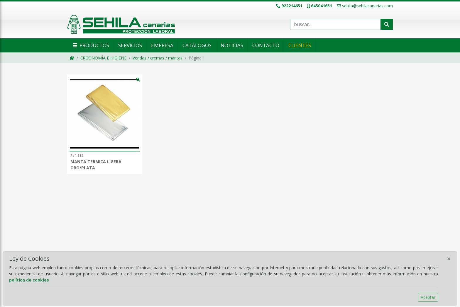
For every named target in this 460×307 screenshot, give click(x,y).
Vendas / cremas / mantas (157, 58)
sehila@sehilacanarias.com (365, 5)
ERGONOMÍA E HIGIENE (103, 58)
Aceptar (428, 297)
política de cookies (29, 280)
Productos (90, 45)
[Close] (449, 259)
